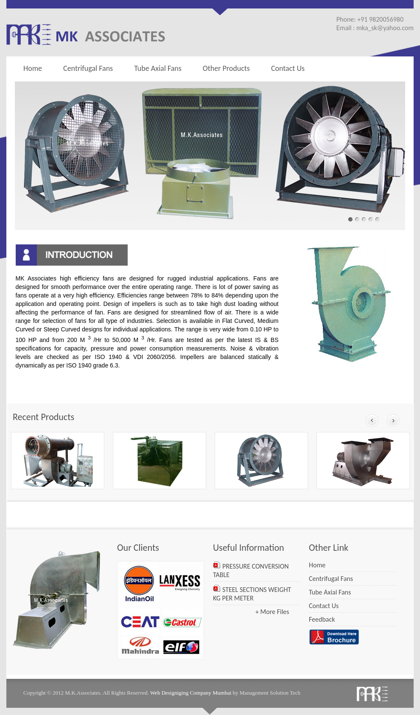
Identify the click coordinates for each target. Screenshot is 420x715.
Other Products (224, 68)
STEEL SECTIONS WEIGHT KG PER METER (252, 594)
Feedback (322, 619)
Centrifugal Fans (88, 68)
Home (32, 68)
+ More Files (272, 612)
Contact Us (288, 68)
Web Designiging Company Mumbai (190, 693)
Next (393, 420)
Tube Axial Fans (158, 68)
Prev (372, 420)
